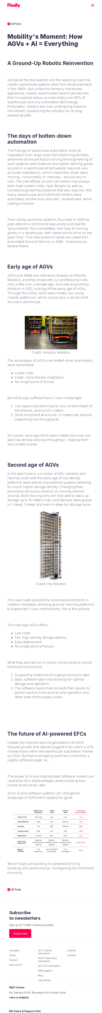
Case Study (44, 980)
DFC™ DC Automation (49, 966)
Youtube (71, 955)
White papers (45, 970)
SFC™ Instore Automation (45, 952)
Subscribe (20, 933)
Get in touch (15, 964)
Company (14, 950)
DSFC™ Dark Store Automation (47, 959)
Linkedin (71, 950)
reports (45, 747)
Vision (12, 955)
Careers (13, 960)
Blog (40, 975)
